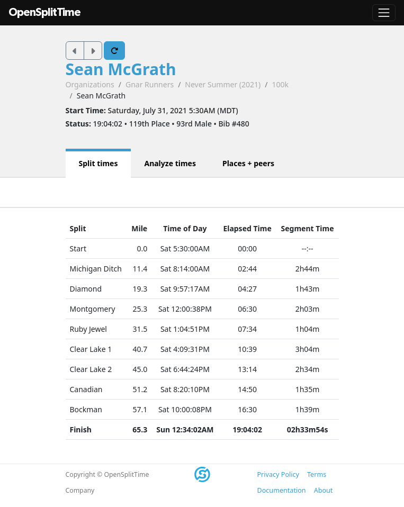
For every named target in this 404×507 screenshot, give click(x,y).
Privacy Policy (278, 474)
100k (280, 84)
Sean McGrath (121, 69)
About (323, 490)
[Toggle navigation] (384, 12)
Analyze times (170, 163)
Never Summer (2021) (223, 84)
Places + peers (248, 163)
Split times (98, 163)
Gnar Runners (149, 84)
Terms (316, 474)
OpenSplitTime (44, 12)
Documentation (281, 490)
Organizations (90, 84)
